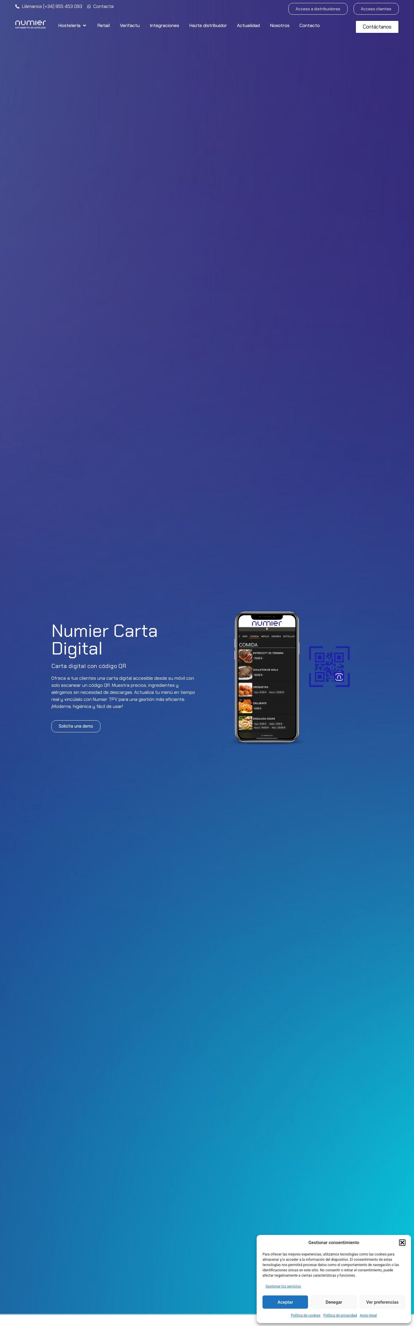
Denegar (334, 1302)
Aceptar (285, 1302)
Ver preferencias (382, 1302)
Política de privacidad (340, 1315)
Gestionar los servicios (283, 1286)
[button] (402, 1243)
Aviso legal (368, 1315)
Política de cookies (306, 1315)
